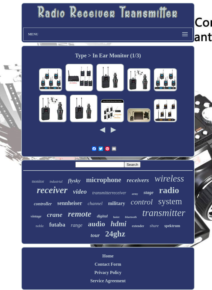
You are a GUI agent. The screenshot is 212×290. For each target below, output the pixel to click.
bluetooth (131, 217)
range (77, 225)
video (80, 191)
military (116, 203)
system (170, 201)
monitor (38, 181)
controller (43, 203)
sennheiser (69, 203)
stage (148, 192)
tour (95, 235)
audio (96, 224)
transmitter (163, 212)
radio (169, 190)
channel (95, 203)
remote (79, 213)
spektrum (172, 226)
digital (102, 216)
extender (138, 226)
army (135, 193)
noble (40, 226)
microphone (103, 179)
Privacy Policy (107, 272)
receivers (138, 180)
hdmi (118, 224)
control (142, 202)
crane (54, 214)
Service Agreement (108, 280)
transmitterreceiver (109, 192)
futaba (57, 224)
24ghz (115, 233)
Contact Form (108, 264)
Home (108, 256)
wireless (169, 178)
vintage (36, 216)
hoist (116, 217)
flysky (74, 180)
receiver (52, 190)
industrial (56, 181)
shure (154, 226)
